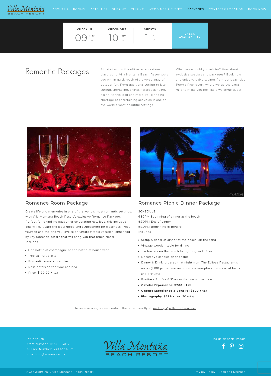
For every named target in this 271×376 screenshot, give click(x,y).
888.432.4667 (63, 349)
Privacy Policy (205, 372)
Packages (195, 9)
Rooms (79, 9)
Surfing (119, 9)
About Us (60, 9)
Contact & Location (226, 9)
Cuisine (137, 9)
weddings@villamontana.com (174, 308)
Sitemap (239, 372)
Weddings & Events (166, 9)
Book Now (257, 9)
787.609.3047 (59, 344)
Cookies (224, 372)
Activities (99, 9)
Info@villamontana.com (53, 354)
